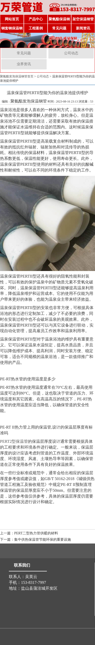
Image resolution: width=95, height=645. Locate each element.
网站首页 (12, 19)
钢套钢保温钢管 (12, 29)
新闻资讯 (83, 28)
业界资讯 (24, 64)
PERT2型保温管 (14, 441)
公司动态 (71, 53)
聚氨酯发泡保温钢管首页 (16, 76)
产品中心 (36, 19)
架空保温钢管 (83, 19)
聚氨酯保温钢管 (59, 20)
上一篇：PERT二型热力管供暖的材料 (29, 533)
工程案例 (36, 28)
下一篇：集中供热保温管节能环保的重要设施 (35, 539)
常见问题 (59, 28)
